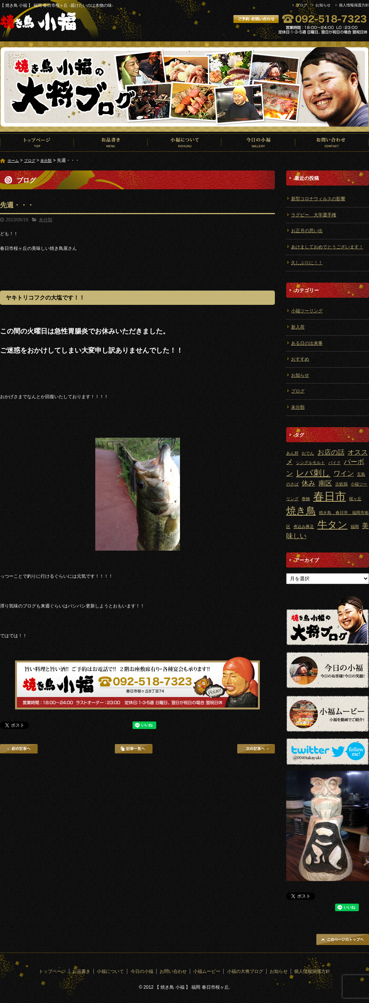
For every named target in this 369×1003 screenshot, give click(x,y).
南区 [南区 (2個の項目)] (325, 483)
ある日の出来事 (307, 343)
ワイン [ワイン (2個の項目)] (344, 473)
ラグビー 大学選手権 (313, 215)
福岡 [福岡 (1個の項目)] (355, 526)
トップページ (37, 142)
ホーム (13, 160)
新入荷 (298, 327)
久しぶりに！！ (307, 262)
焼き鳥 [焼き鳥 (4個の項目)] (301, 510)
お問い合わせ (332, 142)
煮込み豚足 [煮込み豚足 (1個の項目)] (303, 526)
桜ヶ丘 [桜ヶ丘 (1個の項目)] (355, 498)
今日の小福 (258, 142)
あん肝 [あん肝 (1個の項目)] (292, 453)
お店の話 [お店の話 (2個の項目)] (331, 452)
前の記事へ (19, 748)
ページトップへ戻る (342, 939)
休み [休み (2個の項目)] (308, 483)
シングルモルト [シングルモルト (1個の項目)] (310, 462)
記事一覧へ (133, 748)
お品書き (111, 142)
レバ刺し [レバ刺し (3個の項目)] (313, 473)
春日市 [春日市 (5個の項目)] (329, 496)
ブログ (301, 5)
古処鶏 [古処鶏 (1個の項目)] (341, 484)
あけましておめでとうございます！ (327, 247)
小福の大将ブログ (245, 971)
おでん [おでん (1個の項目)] (308, 453)
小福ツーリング (307, 311)
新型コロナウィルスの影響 (318, 198)
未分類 (46, 160)
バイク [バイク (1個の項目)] (334, 462)
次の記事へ (256, 748)
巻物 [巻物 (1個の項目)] (306, 498)
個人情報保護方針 (354, 5)
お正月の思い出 (307, 230)
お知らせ (323, 5)
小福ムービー (206, 971)
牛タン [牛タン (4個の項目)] (332, 524)
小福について (184, 142)
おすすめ (300, 359)
